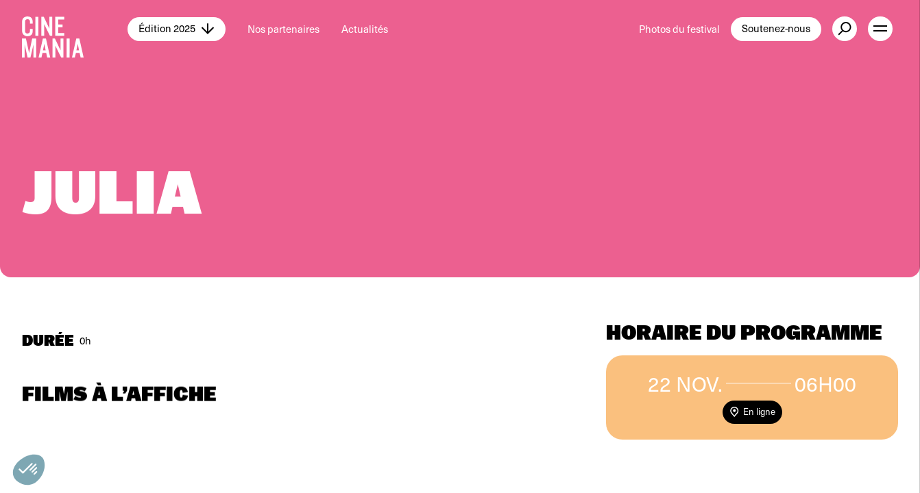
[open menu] (880, 28)
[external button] (844, 28)
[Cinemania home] (75, 29)
